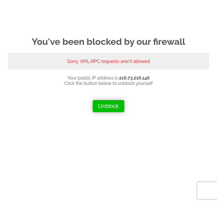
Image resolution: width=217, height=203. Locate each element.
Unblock (108, 106)
